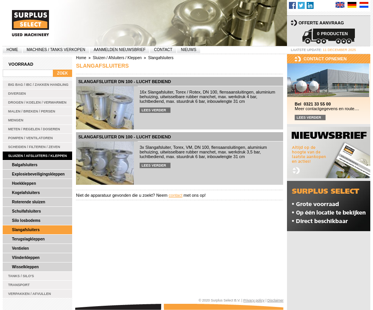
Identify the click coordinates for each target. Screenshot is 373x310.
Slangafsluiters (26, 230)
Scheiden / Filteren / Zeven (34, 147)
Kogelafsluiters (26, 193)
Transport (19, 285)
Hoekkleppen (24, 183)
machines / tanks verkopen (56, 50)
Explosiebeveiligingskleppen (38, 174)
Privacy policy (254, 300)
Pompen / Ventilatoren (30, 138)
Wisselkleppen (25, 267)
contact (175, 195)
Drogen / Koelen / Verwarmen (37, 102)
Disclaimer (275, 300)
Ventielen (20, 248)
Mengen (16, 120)
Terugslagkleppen (28, 239)
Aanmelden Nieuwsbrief (119, 50)
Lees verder (154, 110)
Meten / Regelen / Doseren (34, 129)
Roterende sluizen (28, 202)
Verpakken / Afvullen (29, 294)
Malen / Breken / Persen (31, 111)
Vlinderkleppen (26, 257)
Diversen (17, 93)
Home (12, 50)
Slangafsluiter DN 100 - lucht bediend (124, 81)
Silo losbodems (26, 220)
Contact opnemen (325, 58)
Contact (163, 50)
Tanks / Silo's (21, 276)
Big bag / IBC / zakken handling (38, 85)
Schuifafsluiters (26, 211)
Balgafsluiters (24, 165)
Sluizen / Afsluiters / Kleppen (37, 156)
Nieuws (188, 50)
